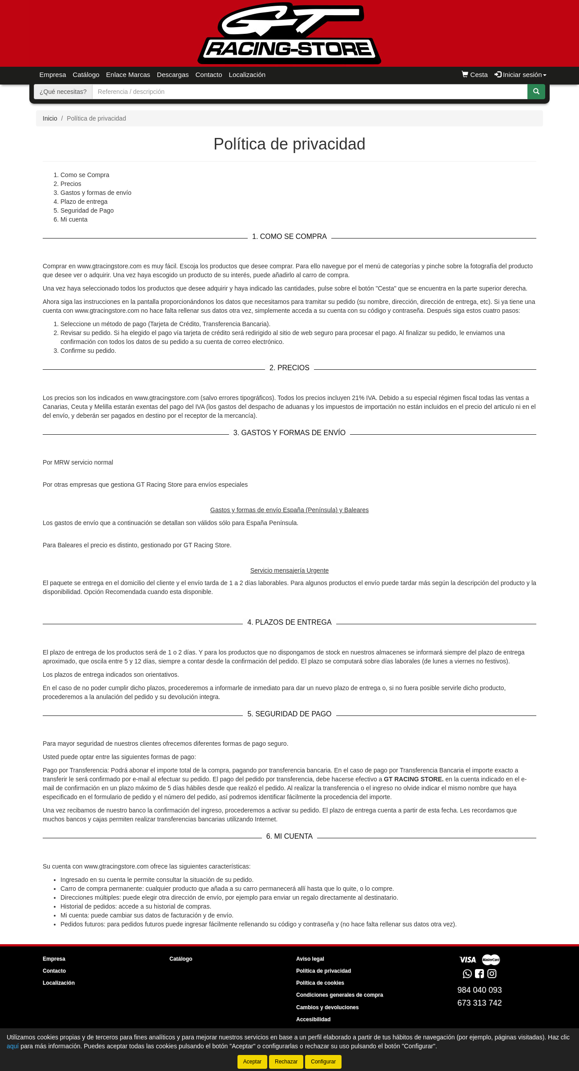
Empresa (53, 74)
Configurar (323, 1062)
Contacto (209, 74)
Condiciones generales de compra (339, 995)
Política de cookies (320, 983)
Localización (247, 74)
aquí (13, 1046)
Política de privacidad (323, 971)
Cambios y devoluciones (327, 1007)
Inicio (50, 118)
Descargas (173, 74)
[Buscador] (310, 91)
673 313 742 (479, 1002)
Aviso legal (310, 959)
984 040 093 (479, 990)
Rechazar (286, 1062)
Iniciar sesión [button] (521, 74)
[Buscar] (536, 91)
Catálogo (86, 74)
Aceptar (252, 1062)
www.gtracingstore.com (116, 866)
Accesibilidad (313, 1019)
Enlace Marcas (128, 74)
